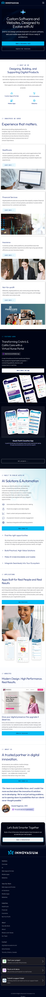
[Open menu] (43, 3)
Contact (4, 934)
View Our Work (6, 876)
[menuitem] (15, 856)
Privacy (23, 989)
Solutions (4, 853)
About (4, 914)
